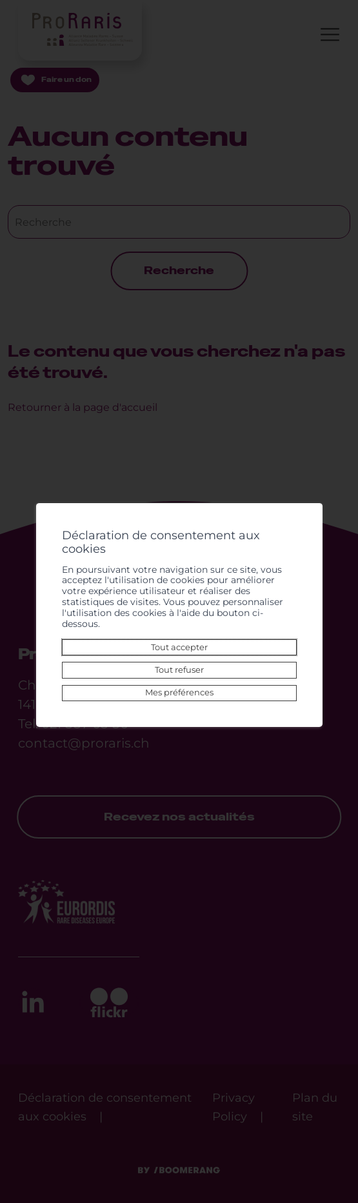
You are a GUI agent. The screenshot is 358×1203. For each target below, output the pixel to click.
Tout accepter (179, 647)
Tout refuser (179, 670)
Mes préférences (179, 692)
